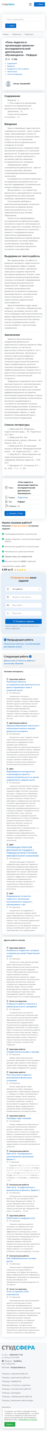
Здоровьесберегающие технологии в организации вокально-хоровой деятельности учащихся (23, 728)
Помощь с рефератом (11, 1381)
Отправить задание (23, 621)
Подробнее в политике (27, 1420)
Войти (39, 4)
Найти (10, 26)
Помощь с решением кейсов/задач (17, 1400)
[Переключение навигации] (30, 4)
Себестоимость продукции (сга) (21, 1218)
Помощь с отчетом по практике (16, 1385)
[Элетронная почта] (26, 605)
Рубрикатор (16, 34)
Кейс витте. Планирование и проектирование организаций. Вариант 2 (20, 1156)
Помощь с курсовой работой (15, 1374)
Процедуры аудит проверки (19, 1118)
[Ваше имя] (26, 613)
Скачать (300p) (15, 513)
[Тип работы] (26, 589)
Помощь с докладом (11, 1393)
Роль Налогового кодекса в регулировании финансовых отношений (19, 1078)
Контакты (6, 1407)
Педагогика (29, 34)
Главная (5, 34)
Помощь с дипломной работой (16, 1377)
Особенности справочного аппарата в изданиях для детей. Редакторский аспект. (23, 953)
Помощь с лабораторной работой (17, 1396)
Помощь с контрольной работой (16, 1389)
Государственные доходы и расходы (23, 1052)
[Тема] (26, 597)
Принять (9, 1424)
